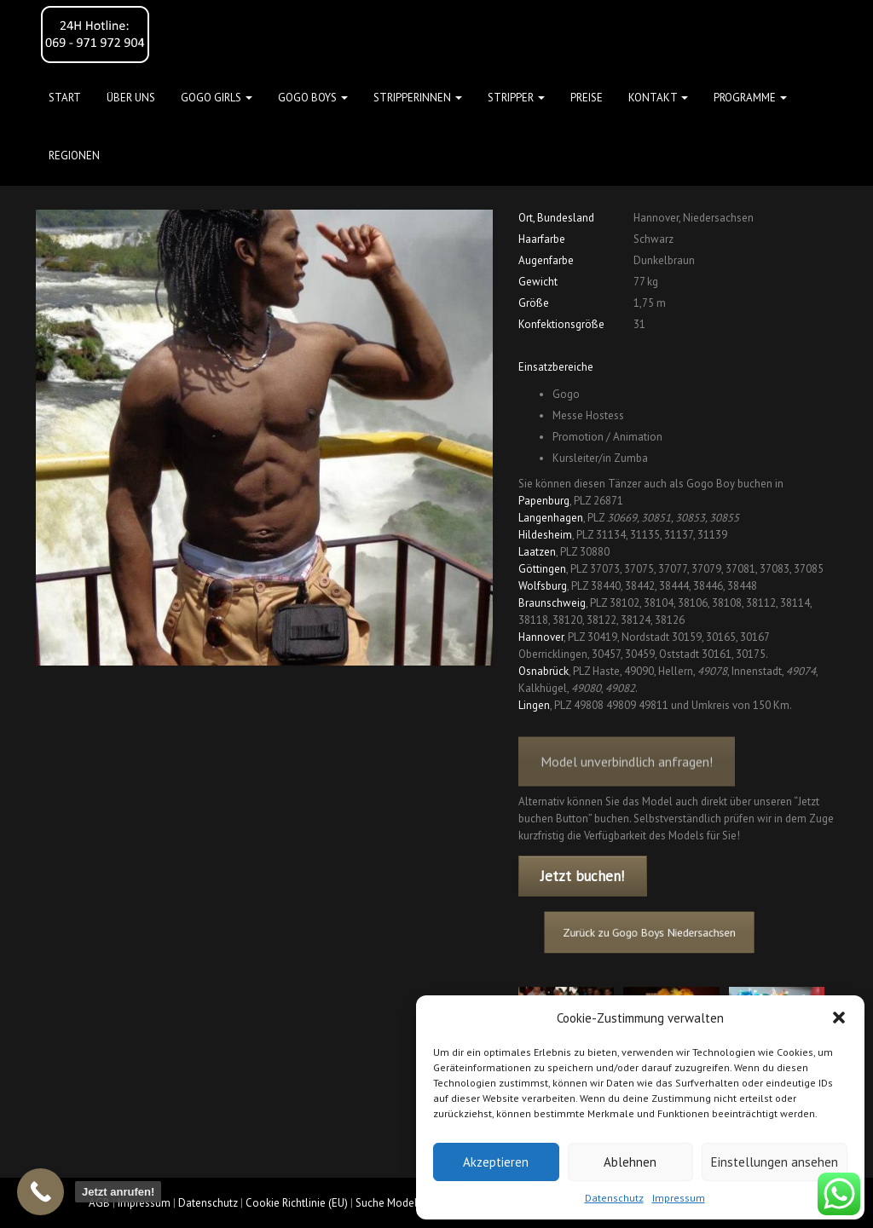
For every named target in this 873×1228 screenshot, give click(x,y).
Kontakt (658, 97)
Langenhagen (550, 517)
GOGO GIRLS (216, 97)
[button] (838, 1017)
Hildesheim (545, 535)
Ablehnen (630, 1162)
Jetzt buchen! (582, 876)
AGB (99, 1203)
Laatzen (537, 552)
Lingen (534, 705)
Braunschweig (552, 603)
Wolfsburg (542, 586)
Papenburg (543, 500)
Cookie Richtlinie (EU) (297, 1203)
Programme (750, 97)
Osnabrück (543, 671)
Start (65, 97)
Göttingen (542, 569)
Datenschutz (614, 1197)
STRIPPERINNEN (417, 97)
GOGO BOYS (313, 97)
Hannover (541, 637)
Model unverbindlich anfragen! (627, 773)
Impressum (678, 1197)
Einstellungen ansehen (774, 1162)
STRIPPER (516, 97)
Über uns (131, 97)
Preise (586, 97)
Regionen (74, 155)
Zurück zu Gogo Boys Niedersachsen (655, 931)
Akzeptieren (496, 1162)
